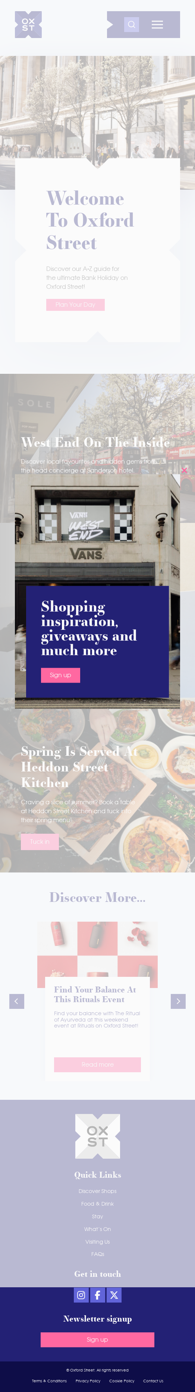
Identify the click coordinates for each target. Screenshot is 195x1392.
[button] (16, 1001)
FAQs (97, 1254)
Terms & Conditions (49, 1381)
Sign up (60, 255)
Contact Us (153, 1381)
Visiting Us (97, 1242)
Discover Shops (97, 1191)
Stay (97, 1216)
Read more (98, 1065)
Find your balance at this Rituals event (95, 995)
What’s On (97, 1229)
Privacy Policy (88, 1381)
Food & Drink (97, 1204)
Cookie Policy (121, 1381)
